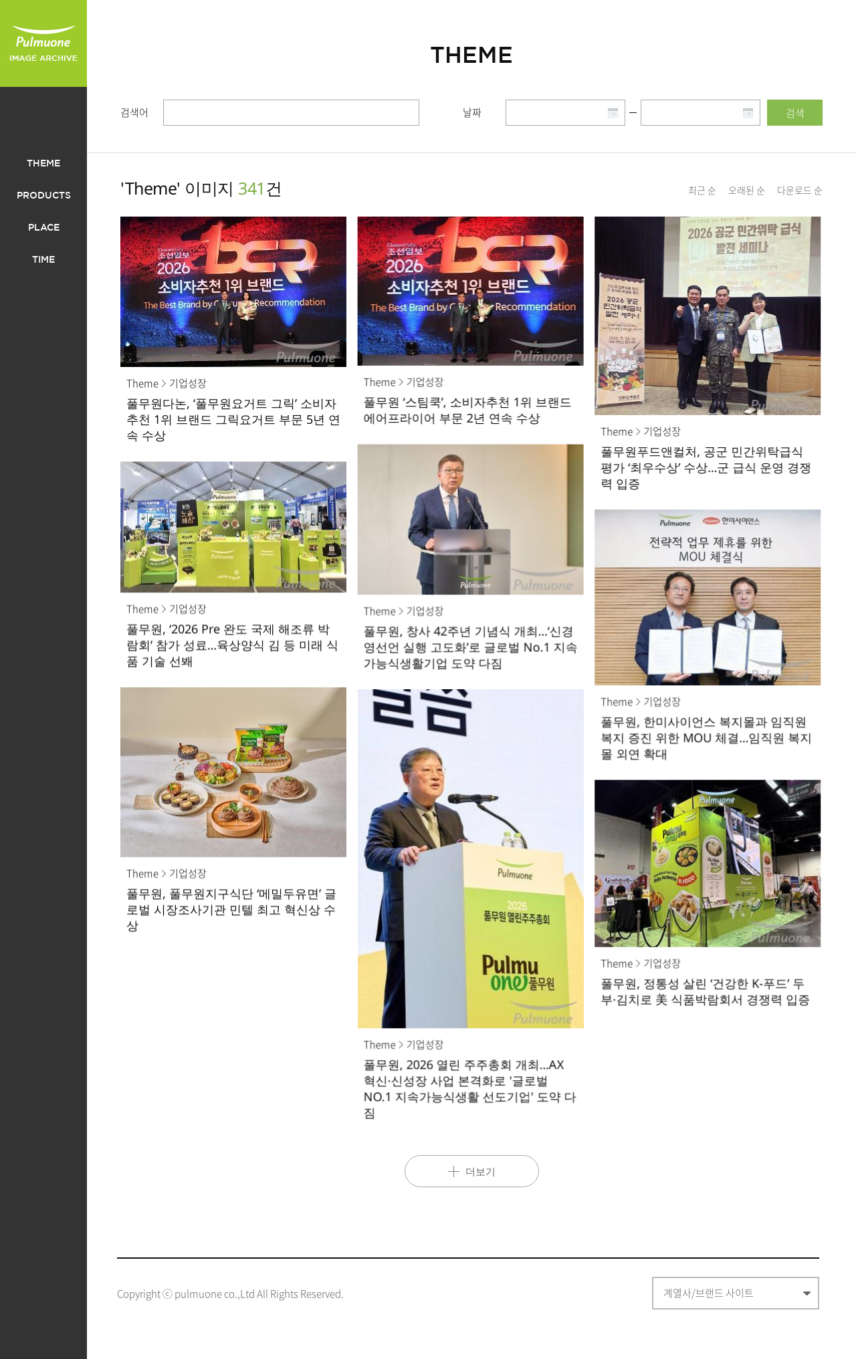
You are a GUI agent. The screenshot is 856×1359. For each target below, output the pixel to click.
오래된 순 (746, 190)
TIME (43, 260)
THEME (43, 164)
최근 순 (702, 190)
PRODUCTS (44, 196)
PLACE (44, 228)
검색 (795, 113)
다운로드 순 (800, 190)
